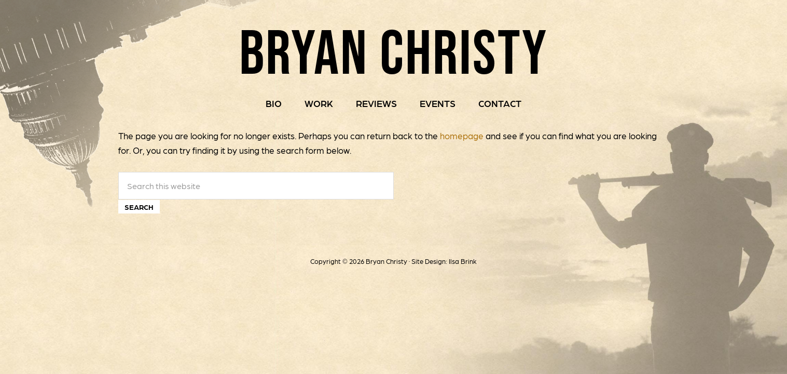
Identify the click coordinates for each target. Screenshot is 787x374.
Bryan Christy (393, 51)
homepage (462, 135)
